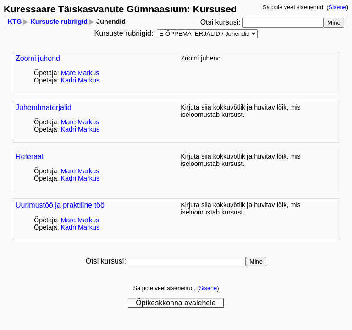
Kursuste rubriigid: (124, 33)
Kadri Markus (79, 80)
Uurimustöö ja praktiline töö (60, 205)
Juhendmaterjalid (44, 107)
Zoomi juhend (38, 58)
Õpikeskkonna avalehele (175, 303)
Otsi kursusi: (221, 22)
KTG (15, 21)
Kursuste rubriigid (59, 21)
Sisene (337, 7)
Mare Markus (79, 73)
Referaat (30, 156)
